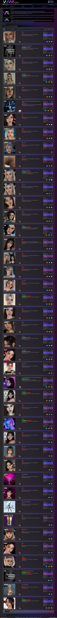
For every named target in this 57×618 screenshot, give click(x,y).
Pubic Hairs (24, 156)
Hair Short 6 (24, 294)
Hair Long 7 (24, 391)
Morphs (32, 48)
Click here (12, 15)
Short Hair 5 (24, 446)
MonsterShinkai (24, 34)
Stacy (23, 32)
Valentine (23, 184)
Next (8, 29)
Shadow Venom (24, 104)
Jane (23, 308)
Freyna (23, 211)
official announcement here (30, 21)
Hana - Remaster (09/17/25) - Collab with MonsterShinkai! (31, 377)
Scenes (32, 104)
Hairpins (23, 336)
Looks (32, 34)
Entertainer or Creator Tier (28, 12)
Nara (23, 543)
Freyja (23, 225)
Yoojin (23, 405)
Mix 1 (23, 598)
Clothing (32, 338)
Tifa (22, 115)
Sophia (23, 557)
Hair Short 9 (24, 142)
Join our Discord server (32, 15)
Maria (23, 322)
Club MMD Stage (25, 474)
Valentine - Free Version (26, 170)
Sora (22, 59)
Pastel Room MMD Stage (26, 501)
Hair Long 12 (24, 73)
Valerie (23, 87)
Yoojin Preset (24, 363)
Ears (22, 253)
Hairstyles (32, 158)
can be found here (29, 13)
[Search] (53, 4)
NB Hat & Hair (24, 529)
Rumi (23, 460)
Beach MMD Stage (25, 584)
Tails (22, 515)
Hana (23, 488)
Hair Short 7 (24, 280)
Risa (22, 239)
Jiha (22, 432)
